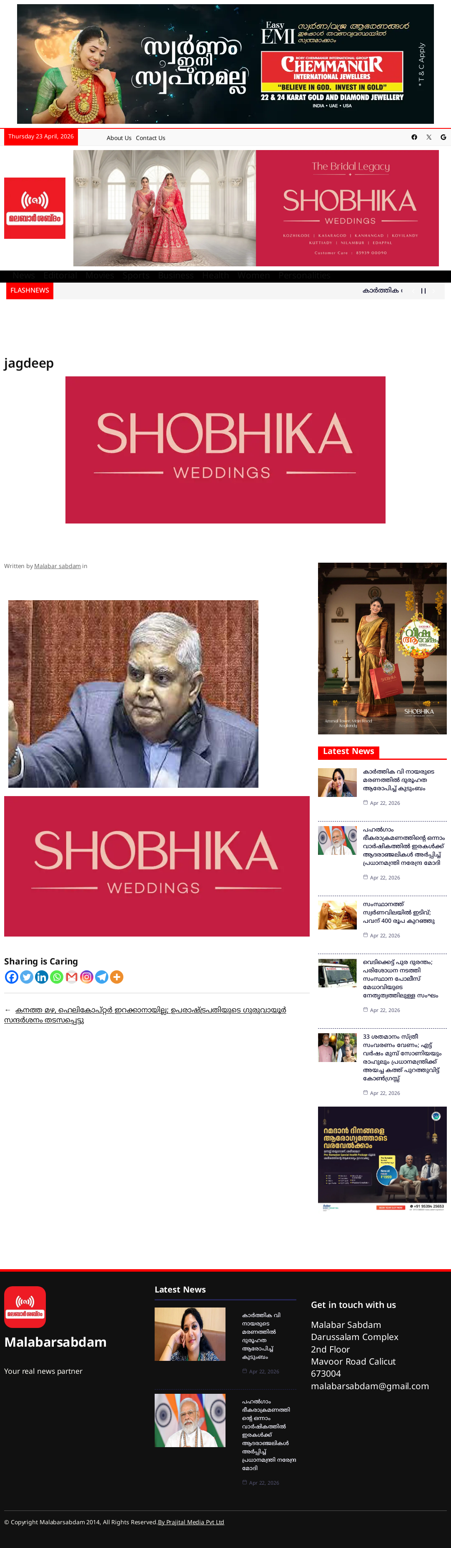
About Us (119, 138)
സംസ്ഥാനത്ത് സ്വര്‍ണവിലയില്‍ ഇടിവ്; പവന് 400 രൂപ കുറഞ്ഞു (399, 913)
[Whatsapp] (56, 977)
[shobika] (256, 208)
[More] (116, 977)
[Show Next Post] (433, 291)
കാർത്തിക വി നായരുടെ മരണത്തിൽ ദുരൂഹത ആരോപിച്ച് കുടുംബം (398, 780)
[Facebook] (11, 977)
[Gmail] (71, 977)
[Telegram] (101, 977)
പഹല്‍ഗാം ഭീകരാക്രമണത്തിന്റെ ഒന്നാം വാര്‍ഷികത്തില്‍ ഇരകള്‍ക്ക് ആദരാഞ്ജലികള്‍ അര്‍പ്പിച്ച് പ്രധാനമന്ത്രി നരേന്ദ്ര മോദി (404, 847)
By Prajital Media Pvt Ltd (191, 1522)
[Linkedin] (41, 977)
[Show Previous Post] (413, 291)
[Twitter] (26, 977)
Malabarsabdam (55, 1343)
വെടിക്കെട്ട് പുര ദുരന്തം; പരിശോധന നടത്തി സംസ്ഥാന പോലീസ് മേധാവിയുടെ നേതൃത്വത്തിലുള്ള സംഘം (400, 979)
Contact (146, 138)
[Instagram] (86, 977)
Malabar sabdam (57, 566)
